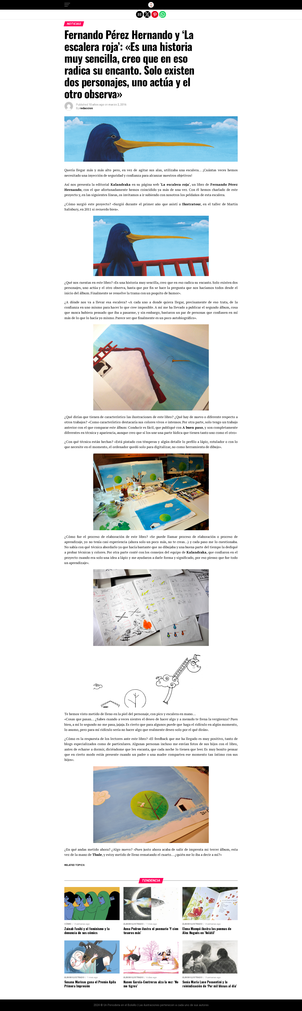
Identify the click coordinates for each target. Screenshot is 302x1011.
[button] (67, 5)
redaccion (86, 108)
